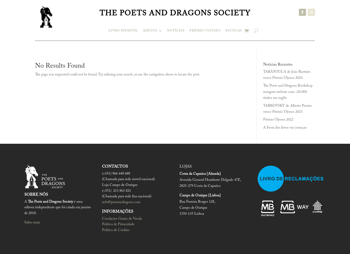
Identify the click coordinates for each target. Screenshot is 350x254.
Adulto (150, 30)
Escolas (233, 30)
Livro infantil (123, 30)
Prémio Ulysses (205, 30)
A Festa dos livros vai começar (284, 127)
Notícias (176, 30)
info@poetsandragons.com (121, 202)
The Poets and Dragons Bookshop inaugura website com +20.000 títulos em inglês (287, 92)
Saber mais (32, 222)
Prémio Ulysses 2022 (278, 119)
